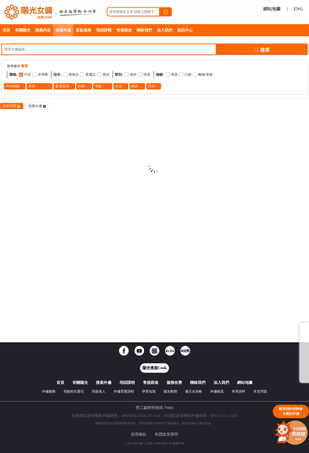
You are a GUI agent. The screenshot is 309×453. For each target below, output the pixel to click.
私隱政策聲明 (166, 434)
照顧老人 (98, 391)
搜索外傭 (63, 30)
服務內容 (43, 30)
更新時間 (12, 106)
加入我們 (164, 30)
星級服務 (83, 30)
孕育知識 (148, 391)
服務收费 (174, 382)
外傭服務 (49, 391)
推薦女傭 (37, 106)
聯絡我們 (144, 30)
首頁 (6, 30)
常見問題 (260, 391)
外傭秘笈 (217, 391)
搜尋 (262, 50)
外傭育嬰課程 (124, 391)
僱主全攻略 (193, 391)
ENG (298, 9)
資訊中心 (185, 30)
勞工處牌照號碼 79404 (154, 408)
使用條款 (138, 434)
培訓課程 (104, 30)
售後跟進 (124, 30)
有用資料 (238, 391)
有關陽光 (22, 30)
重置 (24, 66)
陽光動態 (170, 391)
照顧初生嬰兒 (74, 391)
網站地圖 (272, 9)
